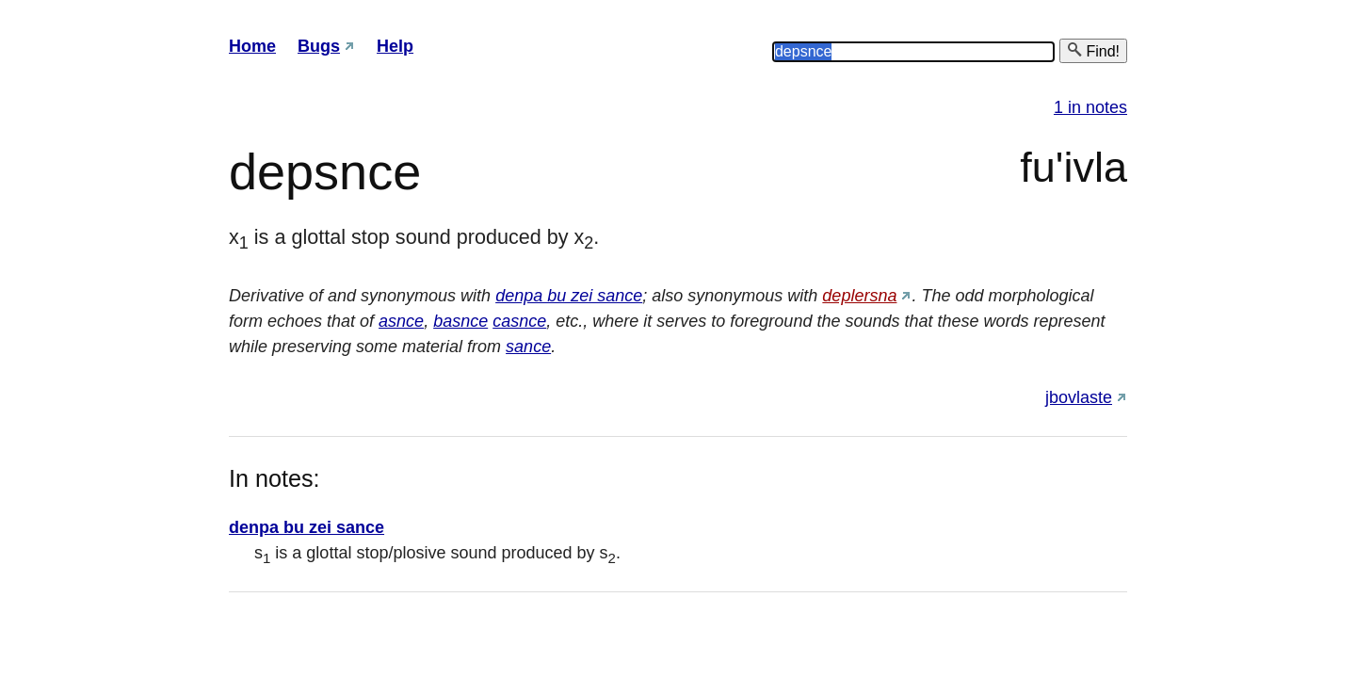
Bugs (319, 46)
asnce (401, 321)
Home (252, 46)
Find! (1093, 50)
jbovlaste (1078, 397)
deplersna (859, 295)
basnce (460, 321)
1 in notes (1090, 107)
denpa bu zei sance (568, 295)
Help (395, 46)
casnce (519, 321)
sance (528, 346)
